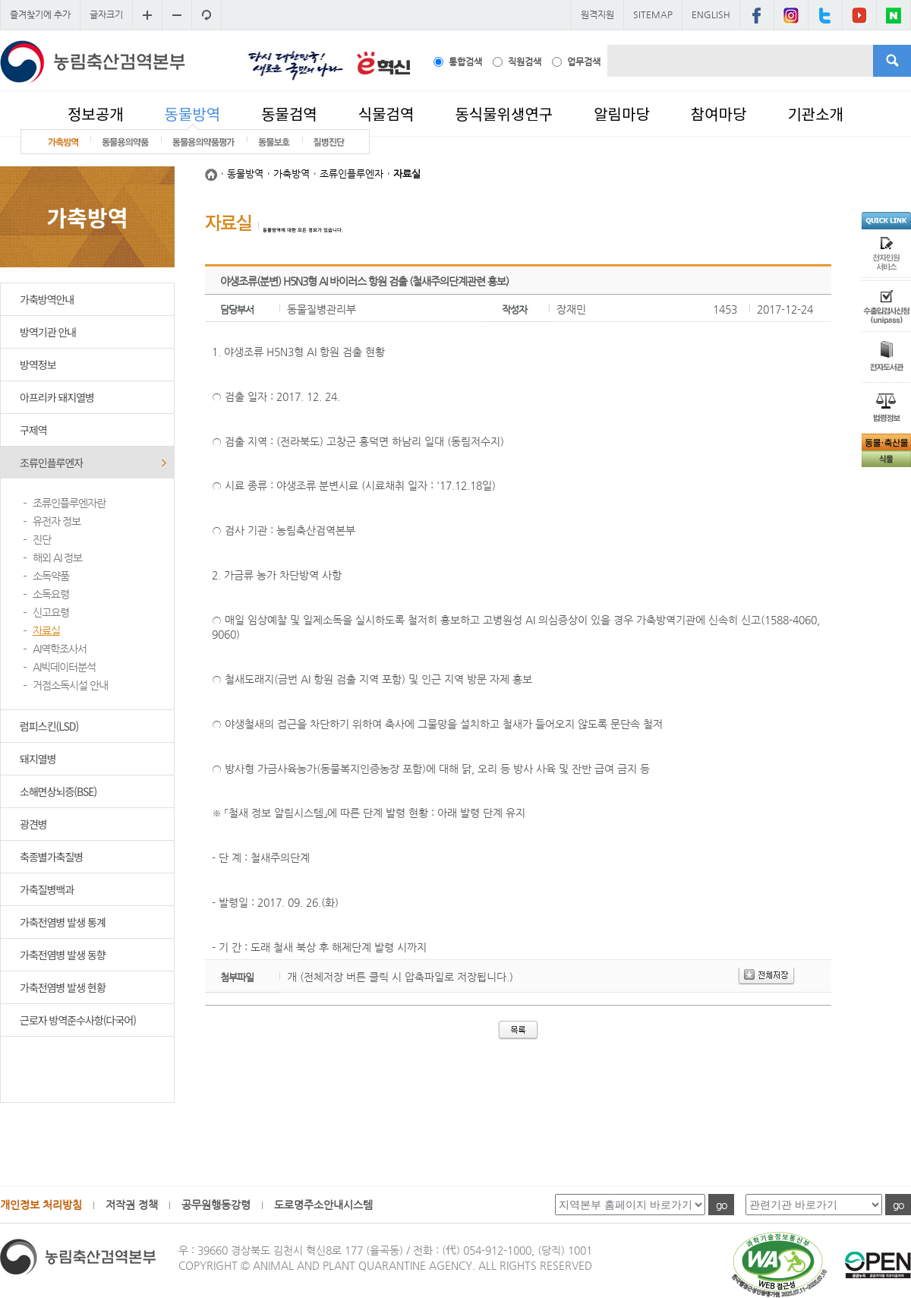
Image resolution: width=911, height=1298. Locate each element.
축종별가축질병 (51, 856)
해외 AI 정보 (57, 557)
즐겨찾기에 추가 (40, 14)
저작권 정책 (132, 1205)
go (721, 1205)
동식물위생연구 (504, 114)
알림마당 (622, 114)
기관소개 (815, 114)
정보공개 (96, 114)
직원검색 (524, 61)
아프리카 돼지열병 (57, 397)
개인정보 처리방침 (41, 1205)
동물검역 (289, 114)
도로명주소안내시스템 (323, 1205)
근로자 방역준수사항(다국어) (78, 1020)
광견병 (33, 824)
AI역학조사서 (60, 649)
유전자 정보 (56, 521)
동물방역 (193, 114)
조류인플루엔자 (51, 462)
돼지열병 (38, 758)
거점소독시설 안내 (70, 685)
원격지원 (597, 14)
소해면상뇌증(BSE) (58, 791)
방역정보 (38, 364)
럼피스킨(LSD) (49, 726)
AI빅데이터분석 (64, 667)
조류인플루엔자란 (69, 503)
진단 (42, 539)
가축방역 (291, 173)
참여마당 (719, 114)
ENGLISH (711, 14)
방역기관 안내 (48, 332)
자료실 (46, 630)
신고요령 (51, 612)
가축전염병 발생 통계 (63, 922)
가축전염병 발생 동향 (63, 954)
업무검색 (584, 61)
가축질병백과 (47, 889)
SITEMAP (653, 14)
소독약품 (51, 576)
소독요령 (51, 594)
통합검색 (465, 61)
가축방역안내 (47, 299)
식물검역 (386, 114)
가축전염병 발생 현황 (63, 987)
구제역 (33, 429)
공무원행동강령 (216, 1205)
